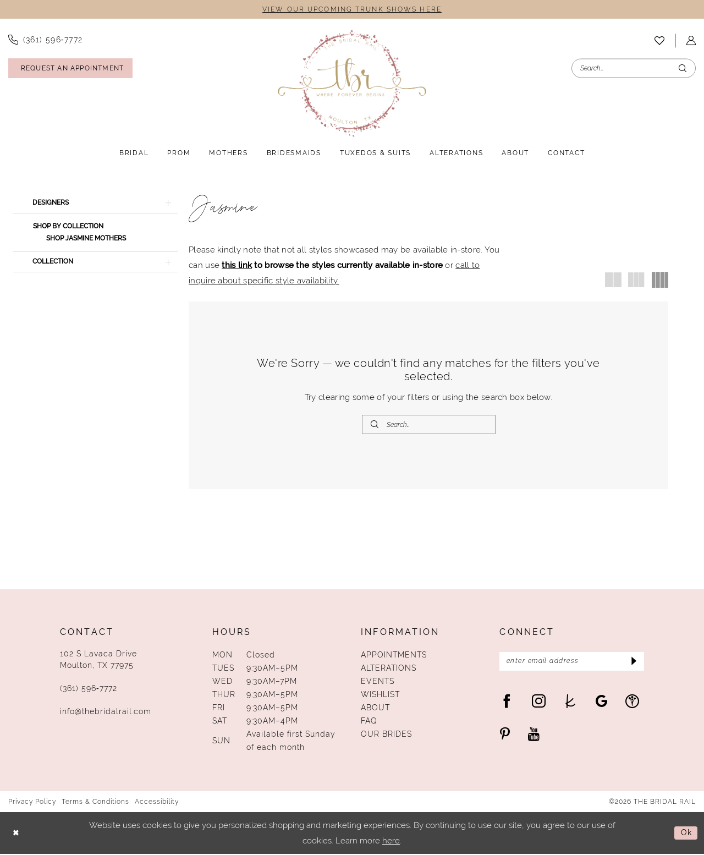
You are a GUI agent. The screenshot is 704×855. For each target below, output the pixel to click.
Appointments (394, 655)
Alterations (388, 669)
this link (237, 265)
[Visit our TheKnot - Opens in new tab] (570, 703)
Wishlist (380, 695)
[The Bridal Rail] (352, 84)
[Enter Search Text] (633, 68)
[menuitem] (659, 41)
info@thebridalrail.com (105, 712)
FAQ (369, 721)
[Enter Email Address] (571, 663)
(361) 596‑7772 (88, 689)
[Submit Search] (682, 68)
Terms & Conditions (95, 803)
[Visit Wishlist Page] (659, 41)
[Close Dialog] (16, 833)
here (391, 841)
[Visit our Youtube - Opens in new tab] (533, 736)
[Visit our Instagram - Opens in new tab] (538, 703)
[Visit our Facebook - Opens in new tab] (506, 703)
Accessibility (157, 803)
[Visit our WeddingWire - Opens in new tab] (632, 703)
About (375, 708)
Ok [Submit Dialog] (686, 833)
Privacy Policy (32, 803)
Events (377, 682)
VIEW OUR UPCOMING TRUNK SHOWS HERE (352, 10)
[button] (95, 203)
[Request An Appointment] (70, 69)
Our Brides (386, 735)
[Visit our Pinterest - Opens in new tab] (504, 736)
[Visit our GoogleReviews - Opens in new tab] (601, 703)
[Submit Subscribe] (632, 663)
